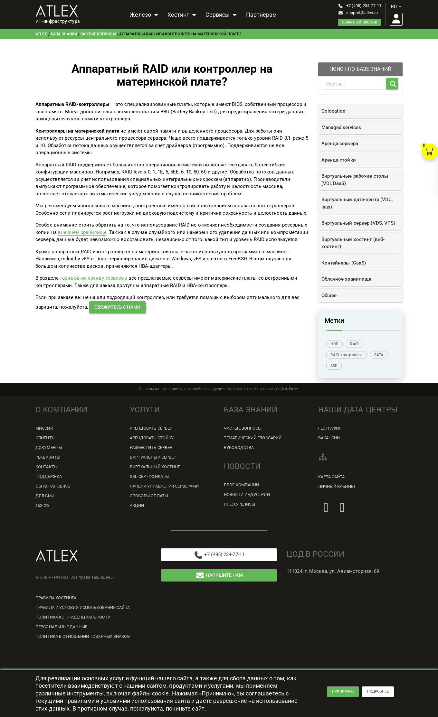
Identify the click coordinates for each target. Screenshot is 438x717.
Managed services (341, 127)
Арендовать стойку (152, 437)
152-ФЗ (42, 505)
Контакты (46, 466)
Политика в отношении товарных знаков (82, 636)
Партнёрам (261, 14)
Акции (137, 505)
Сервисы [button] (221, 14)
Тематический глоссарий (252, 437)
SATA (378, 355)
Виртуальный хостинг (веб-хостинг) (353, 243)
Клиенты (45, 437)
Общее (329, 295)
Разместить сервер (151, 447)
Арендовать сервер (151, 428)
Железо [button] (144, 14)
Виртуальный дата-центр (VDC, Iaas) (357, 203)
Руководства (239, 447)
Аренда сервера (339, 143)
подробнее (378, 693)
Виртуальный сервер (153, 457)
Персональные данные (61, 626)
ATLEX (41, 34)
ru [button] (396, 6)
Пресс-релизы (239, 504)
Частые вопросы (98, 34)
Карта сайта (331, 476)
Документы (48, 447)
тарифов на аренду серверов (93, 278)
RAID (354, 344)
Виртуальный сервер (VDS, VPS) (358, 223)
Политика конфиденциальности (72, 617)
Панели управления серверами (164, 486)
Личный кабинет (337, 486)
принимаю (343, 693)
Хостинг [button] (182, 14)
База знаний (64, 34)
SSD (334, 366)
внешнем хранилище (82, 232)
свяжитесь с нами (117, 307)
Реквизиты (47, 457)
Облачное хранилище (346, 279)
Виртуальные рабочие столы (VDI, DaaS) (354, 179)
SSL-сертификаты (149, 476)
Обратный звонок (359, 22)
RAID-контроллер (346, 355)
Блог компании (241, 484)
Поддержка (48, 476)
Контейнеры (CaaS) (343, 263)
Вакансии (329, 437)
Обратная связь (52, 486)
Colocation (333, 111)
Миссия (44, 428)
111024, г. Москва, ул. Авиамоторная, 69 (333, 571)
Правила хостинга (56, 597)
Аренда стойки (338, 160)
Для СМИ (44, 495)
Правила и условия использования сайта (82, 607)
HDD (334, 344)
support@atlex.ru (358, 12)
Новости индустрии (247, 494)
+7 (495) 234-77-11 (359, 5)
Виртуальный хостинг (155, 466)
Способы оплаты (149, 495)
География (330, 428)
